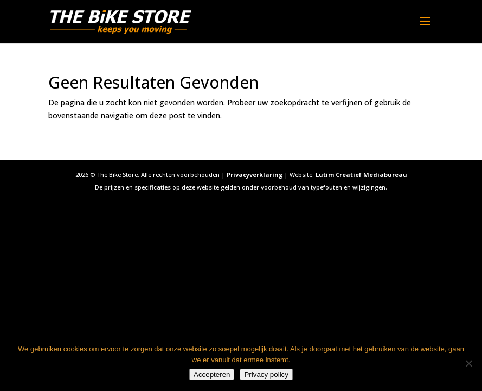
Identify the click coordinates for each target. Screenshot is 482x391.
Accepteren (212, 374)
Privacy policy (266, 374)
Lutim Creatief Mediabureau (361, 175)
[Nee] (468, 363)
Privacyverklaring (254, 175)
